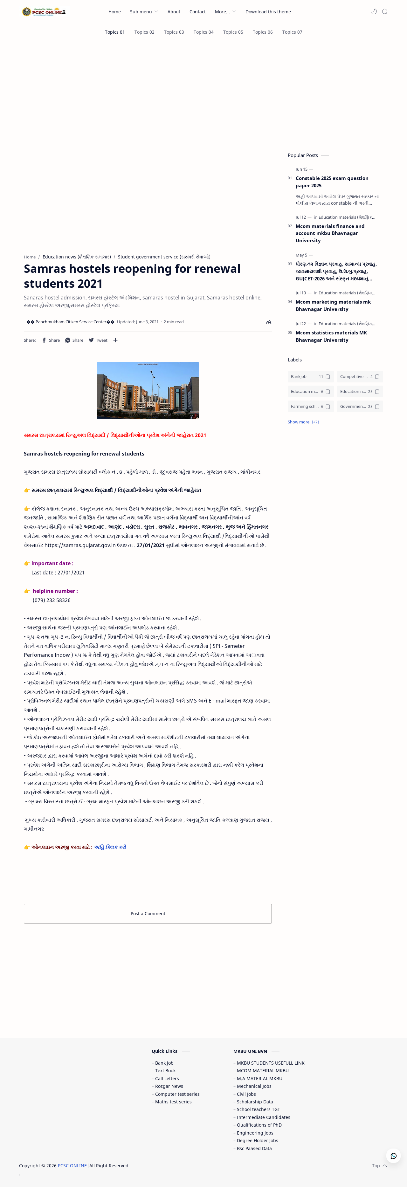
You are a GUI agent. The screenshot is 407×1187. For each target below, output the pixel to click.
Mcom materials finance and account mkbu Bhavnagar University (330, 233)
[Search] (385, 11)
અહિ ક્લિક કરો (110, 847)
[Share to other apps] (115, 340)
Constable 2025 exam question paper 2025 (332, 182)
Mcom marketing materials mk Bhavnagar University (333, 305)
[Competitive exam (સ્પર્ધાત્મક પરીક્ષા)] (360, 376)
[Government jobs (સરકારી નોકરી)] (360, 406)
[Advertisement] (203, 94)
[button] (374, 11)
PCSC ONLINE (72, 1166)
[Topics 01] (115, 32)
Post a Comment (148, 913)
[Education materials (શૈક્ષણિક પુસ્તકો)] (354, 217)
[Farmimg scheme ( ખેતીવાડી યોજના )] (311, 406)
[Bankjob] (311, 376)
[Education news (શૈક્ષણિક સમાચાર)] (360, 391)
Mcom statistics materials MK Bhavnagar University (331, 336)
